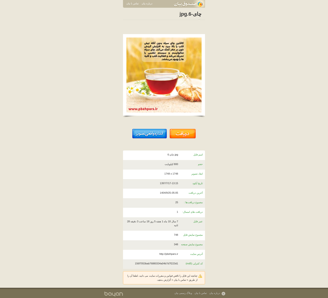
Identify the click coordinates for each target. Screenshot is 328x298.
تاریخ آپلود (197, 183)
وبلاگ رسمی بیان (183, 293)
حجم (200, 164)
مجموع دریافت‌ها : (193, 202)
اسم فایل (198, 154)
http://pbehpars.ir (168, 254)
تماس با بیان (132, 3)
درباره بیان (147, 3)
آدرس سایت (196, 254)
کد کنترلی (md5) (194, 263)
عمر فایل (198, 221)
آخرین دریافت (196, 192)
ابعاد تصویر (197, 173)
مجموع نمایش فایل (193, 234)
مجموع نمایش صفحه (192, 244)
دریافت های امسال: (192, 211)
